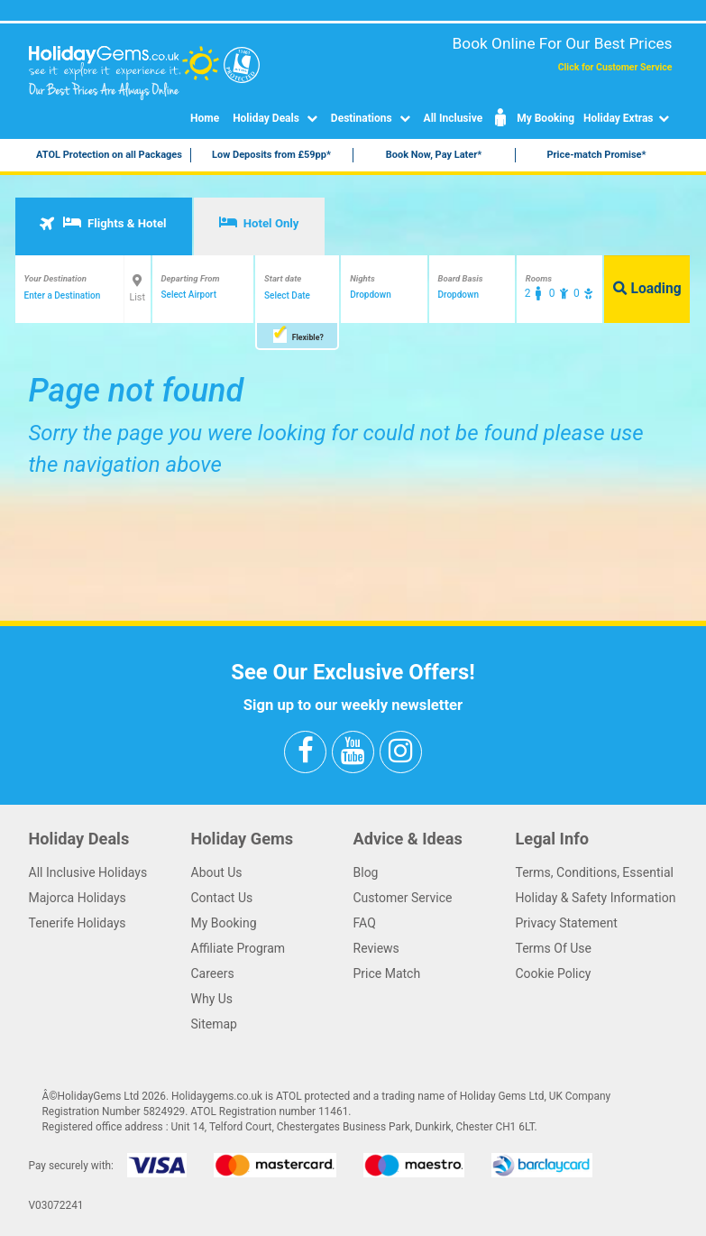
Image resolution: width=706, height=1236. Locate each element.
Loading (647, 289)
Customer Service (403, 897)
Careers (212, 973)
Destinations (373, 118)
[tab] (103, 226)
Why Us (212, 999)
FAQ (364, 923)
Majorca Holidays (77, 897)
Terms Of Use (554, 948)
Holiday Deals (277, 118)
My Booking (532, 118)
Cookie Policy (553, 973)
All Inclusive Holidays (88, 872)
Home (204, 118)
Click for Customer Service (615, 67)
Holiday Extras (628, 118)
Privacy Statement (567, 923)
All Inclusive (453, 118)
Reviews (376, 948)
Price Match (387, 973)
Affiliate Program (238, 948)
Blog (366, 872)
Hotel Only (259, 223)
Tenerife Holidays (77, 923)
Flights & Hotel (102, 223)
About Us (217, 872)
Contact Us (222, 897)
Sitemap (214, 1024)
